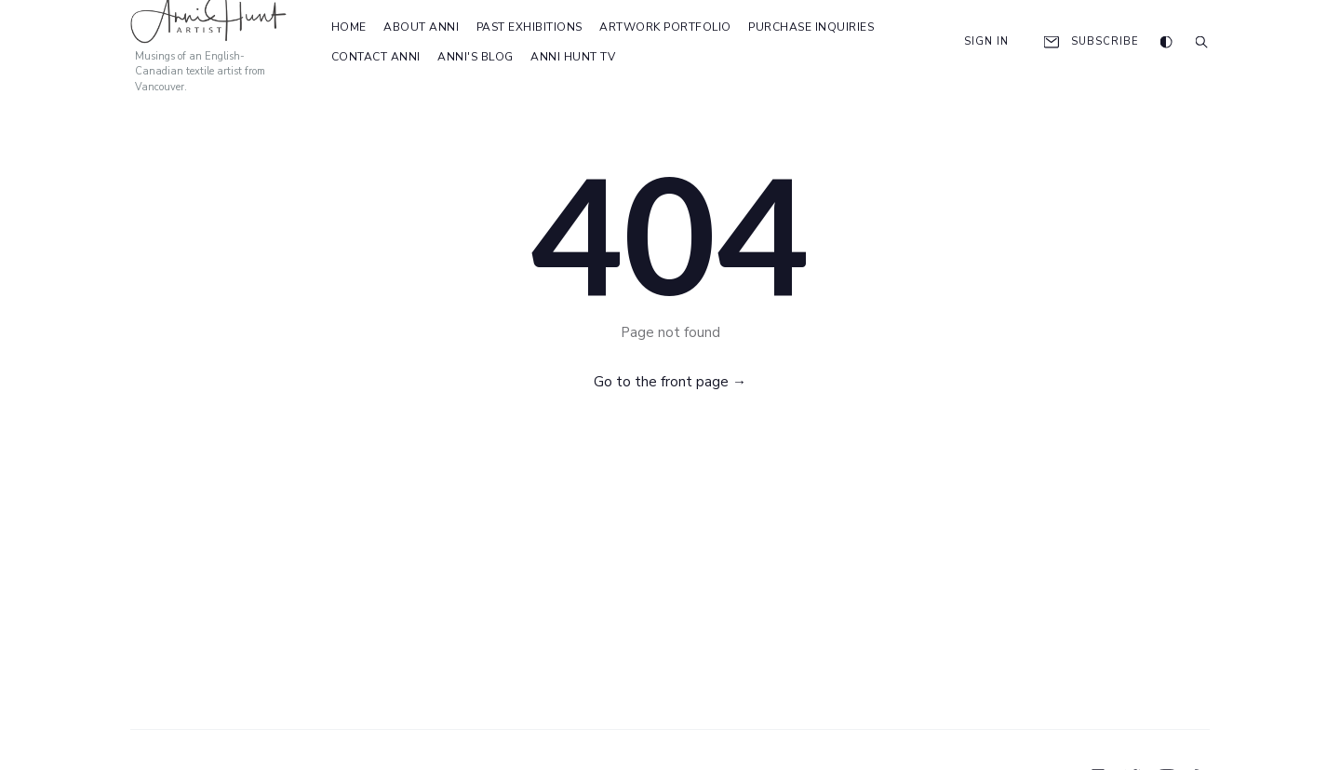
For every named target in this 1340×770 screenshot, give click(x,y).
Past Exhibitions (529, 27)
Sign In (975, 42)
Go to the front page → (670, 381)
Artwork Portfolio (665, 27)
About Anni (421, 27)
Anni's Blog (475, 56)
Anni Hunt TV (572, 56)
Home (349, 27)
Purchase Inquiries (811, 27)
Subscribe (1090, 42)
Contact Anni (376, 56)
